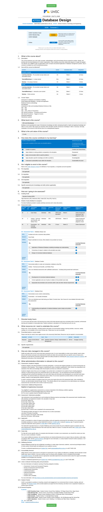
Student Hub (44, 448)
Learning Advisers (39, 438)
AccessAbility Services (26, 455)
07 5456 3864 (43, 423)
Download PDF (51, 6)
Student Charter (33, 483)
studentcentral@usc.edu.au (34, 440)
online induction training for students (75, 356)
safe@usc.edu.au (56, 423)
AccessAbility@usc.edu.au (57, 459)
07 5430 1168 (56, 422)
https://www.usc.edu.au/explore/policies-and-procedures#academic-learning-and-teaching (56, 477)
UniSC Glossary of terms (33, 166)
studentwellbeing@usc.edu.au (28, 429)
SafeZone (68, 422)
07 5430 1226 (77, 427)
